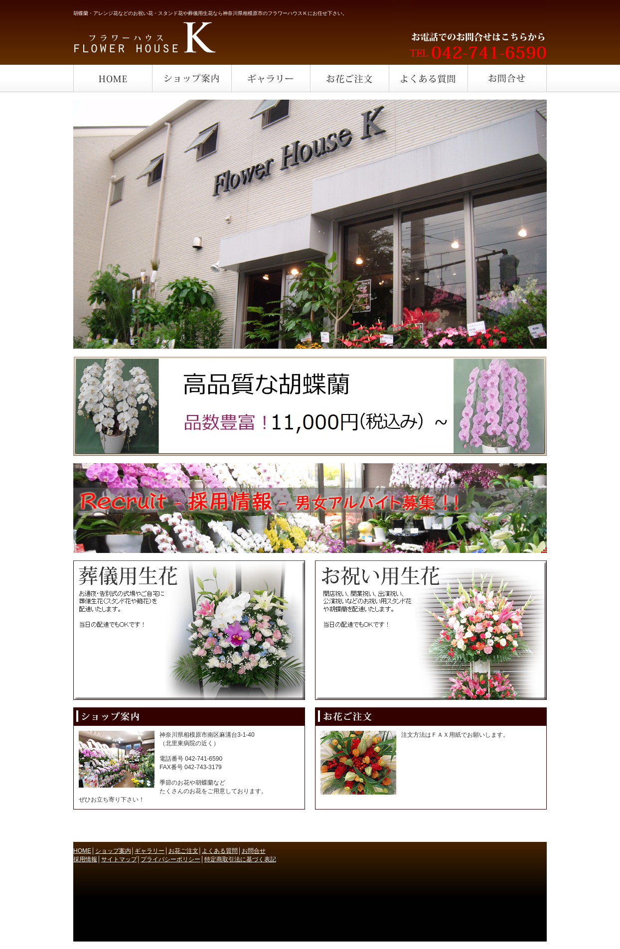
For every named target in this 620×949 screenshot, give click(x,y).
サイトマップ (119, 859)
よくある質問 (220, 850)
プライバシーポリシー (170, 859)
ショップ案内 (113, 850)
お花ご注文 (183, 850)
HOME (82, 850)
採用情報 (85, 859)
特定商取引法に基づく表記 (240, 859)
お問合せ (254, 850)
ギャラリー (149, 850)
